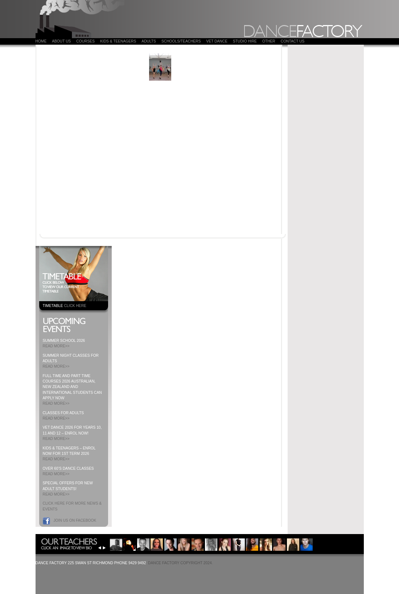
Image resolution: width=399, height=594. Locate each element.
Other (268, 41)
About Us (61, 41)
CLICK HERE (75, 306)
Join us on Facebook (75, 520)
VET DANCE (216, 41)
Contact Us (293, 41)
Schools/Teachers (181, 41)
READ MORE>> (56, 346)
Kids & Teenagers (118, 41)
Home (41, 41)
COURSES (85, 41)
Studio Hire (245, 41)
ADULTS (148, 41)
